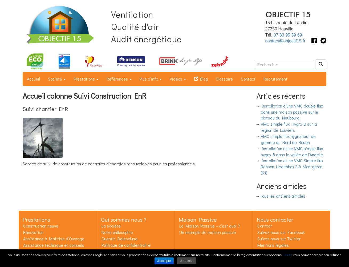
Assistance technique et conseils (53, 245)
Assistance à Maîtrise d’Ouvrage (53, 238)
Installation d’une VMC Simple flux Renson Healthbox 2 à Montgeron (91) (292, 167)
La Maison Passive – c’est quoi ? (209, 226)
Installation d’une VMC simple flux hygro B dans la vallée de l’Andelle (292, 151)
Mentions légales (273, 245)
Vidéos (178, 79)
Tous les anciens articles (282, 196)
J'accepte (164, 261)
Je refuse (186, 261)
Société (57, 79)
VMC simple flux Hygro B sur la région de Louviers (289, 127)
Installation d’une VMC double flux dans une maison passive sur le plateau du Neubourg (292, 112)
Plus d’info (151, 79)
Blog (201, 79)
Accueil (33, 79)
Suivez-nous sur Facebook (281, 232)
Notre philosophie (117, 232)
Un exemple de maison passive (207, 232)
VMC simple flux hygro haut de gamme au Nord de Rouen (288, 139)
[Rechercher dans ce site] (284, 64)
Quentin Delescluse (119, 238)
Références (119, 79)
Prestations (86, 79)
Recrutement (275, 79)
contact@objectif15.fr (285, 41)
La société (111, 226)
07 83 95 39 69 (288, 35)
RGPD (287, 254)
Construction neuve (40, 226)
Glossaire (224, 79)
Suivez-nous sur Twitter (279, 238)
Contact (248, 79)
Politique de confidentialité (126, 245)
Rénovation (33, 232)
